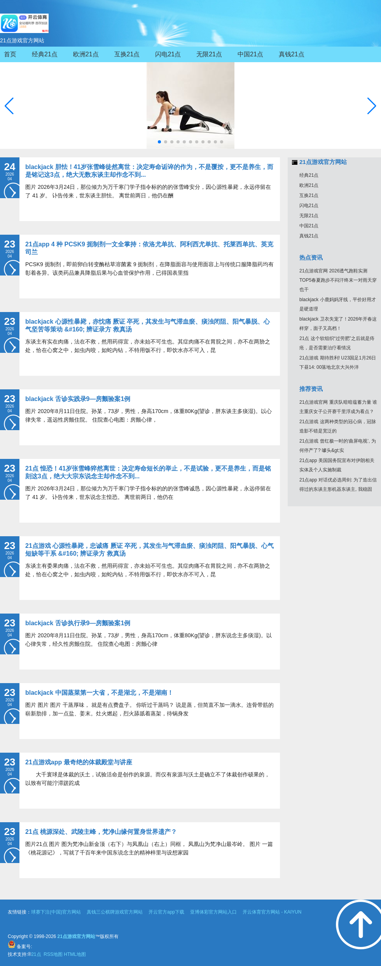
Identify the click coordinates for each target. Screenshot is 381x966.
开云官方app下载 (166, 912)
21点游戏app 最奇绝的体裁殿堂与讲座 (78, 762)
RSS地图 (53, 954)
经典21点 (308, 175)
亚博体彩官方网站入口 (213, 912)
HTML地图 (75, 954)
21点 (36, 954)
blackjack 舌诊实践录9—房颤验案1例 (77, 399)
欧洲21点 (308, 185)
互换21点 (308, 195)
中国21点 (308, 225)
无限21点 (308, 215)
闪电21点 (308, 205)
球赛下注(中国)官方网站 (56, 912)
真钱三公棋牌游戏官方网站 (115, 912)
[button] (372, 106)
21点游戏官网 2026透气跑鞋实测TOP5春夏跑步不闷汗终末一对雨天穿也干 (338, 280)
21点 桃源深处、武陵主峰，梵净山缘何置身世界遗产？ (101, 831)
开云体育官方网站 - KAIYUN (272, 912)
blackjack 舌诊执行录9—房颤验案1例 (77, 623)
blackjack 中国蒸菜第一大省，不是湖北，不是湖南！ (99, 692)
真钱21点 (308, 236)
